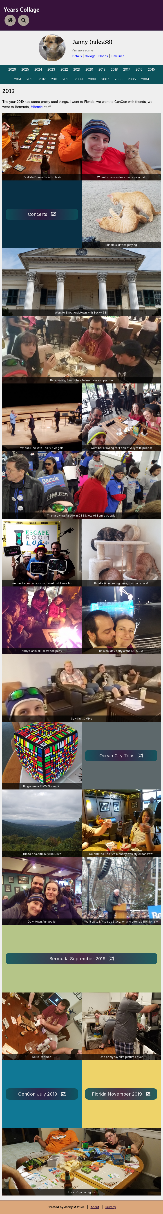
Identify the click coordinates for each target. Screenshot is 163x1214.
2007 (105, 79)
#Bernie (37, 107)
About (95, 1207)
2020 (89, 69)
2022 (64, 69)
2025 (25, 69)
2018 (114, 69)
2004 (145, 79)
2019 (101, 69)
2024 (38, 69)
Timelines (117, 56)
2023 (51, 69)
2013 (30, 79)
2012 (42, 79)
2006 (119, 79)
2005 (132, 79)
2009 (79, 79)
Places (103, 56)
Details (77, 56)
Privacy (110, 1207)
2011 (54, 79)
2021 (76, 69)
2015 (151, 69)
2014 (17, 79)
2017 (126, 69)
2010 (66, 79)
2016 (139, 69)
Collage (90, 56)
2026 (12, 69)
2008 (92, 79)
